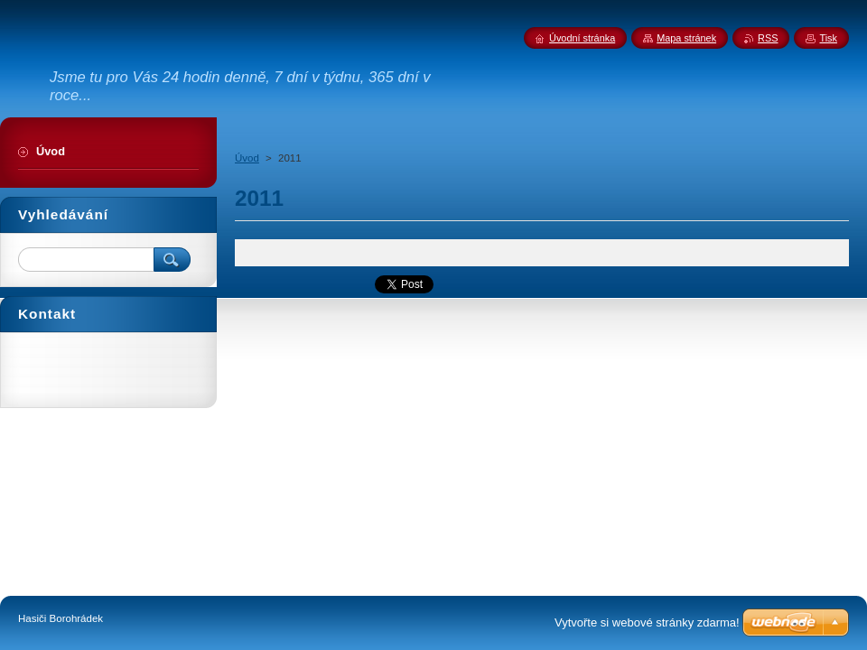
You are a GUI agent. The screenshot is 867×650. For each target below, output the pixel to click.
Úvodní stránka (582, 37)
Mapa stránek (686, 37)
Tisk (828, 37)
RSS (768, 37)
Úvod (247, 158)
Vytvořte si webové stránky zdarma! (647, 622)
